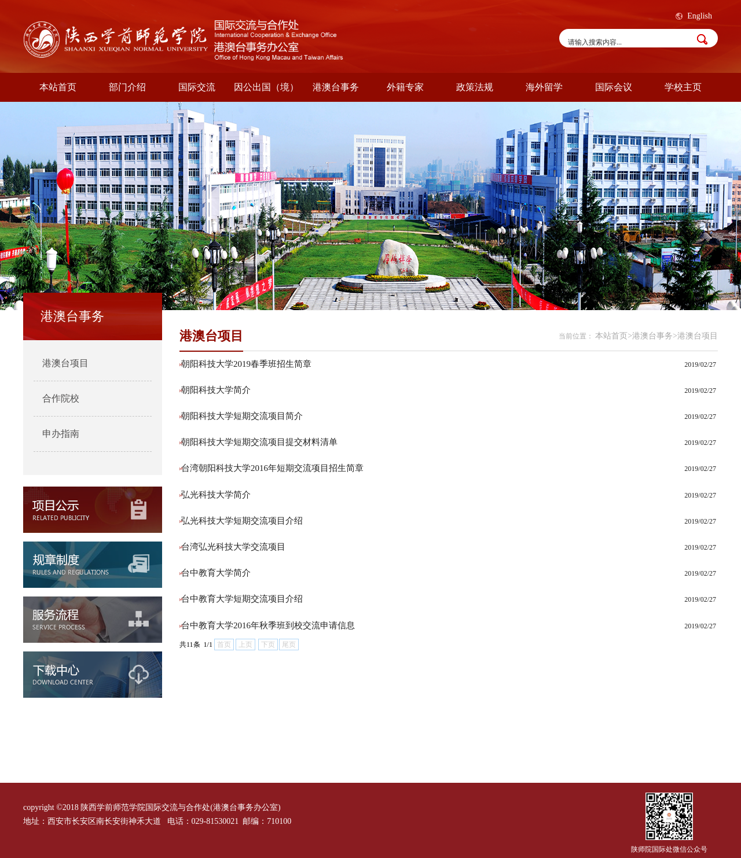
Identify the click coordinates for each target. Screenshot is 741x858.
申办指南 (60, 434)
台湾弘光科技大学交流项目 (233, 546)
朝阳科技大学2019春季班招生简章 (246, 364)
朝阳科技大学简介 (216, 390)
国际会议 (613, 87)
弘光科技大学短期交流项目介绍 (242, 520)
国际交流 (196, 87)
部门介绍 (127, 87)
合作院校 (60, 398)
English (699, 16)
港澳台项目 (65, 363)
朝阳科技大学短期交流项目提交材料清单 (259, 442)
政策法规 (474, 87)
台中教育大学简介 (216, 572)
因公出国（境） (266, 87)
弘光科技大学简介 (216, 494)
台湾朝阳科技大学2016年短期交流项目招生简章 (272, 468)
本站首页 (57, 87)
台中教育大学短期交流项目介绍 (242, 598)
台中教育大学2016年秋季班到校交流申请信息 (268, 625)
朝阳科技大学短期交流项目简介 (242, 416)
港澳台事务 (336, 87)
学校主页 (683, 87)
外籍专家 (405, 87)
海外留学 (544, 87)
